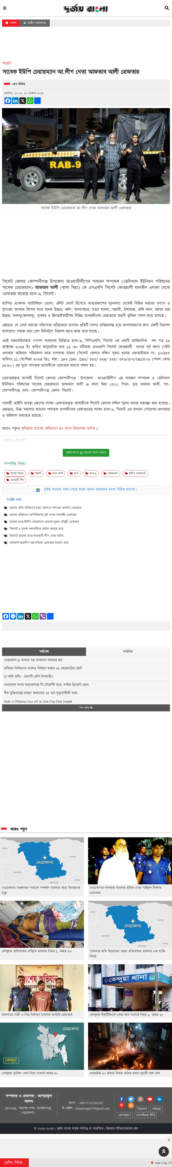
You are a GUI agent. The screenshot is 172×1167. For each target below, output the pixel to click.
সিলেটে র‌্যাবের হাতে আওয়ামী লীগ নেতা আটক (36, 535)
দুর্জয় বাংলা (64, 1128)
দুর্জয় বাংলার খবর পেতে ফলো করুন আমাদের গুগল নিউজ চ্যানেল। (90, 489)
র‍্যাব (74, 473)
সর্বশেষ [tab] (44, 651)
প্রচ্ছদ (10, 23)
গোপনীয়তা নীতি (145, 1115)
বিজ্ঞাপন (142, 1109)
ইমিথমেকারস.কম (127, 1128)
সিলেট (36, 473)
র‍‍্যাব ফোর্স (55, 473)
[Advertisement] (86, 46)
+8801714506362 (90, 1102)
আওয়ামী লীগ (15, 480)
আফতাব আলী (46, 288)
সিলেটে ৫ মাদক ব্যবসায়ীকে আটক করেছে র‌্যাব (36, 528)
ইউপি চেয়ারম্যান (135, 473)
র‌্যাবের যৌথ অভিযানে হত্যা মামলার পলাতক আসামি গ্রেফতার (45, 508)
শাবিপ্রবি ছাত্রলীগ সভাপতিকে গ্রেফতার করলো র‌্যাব (39, 542)
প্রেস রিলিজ (18, 84)
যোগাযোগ (125, 1115)
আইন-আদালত (35, 23)
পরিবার (156, 1109)
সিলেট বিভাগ (15, 473)
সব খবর (86, 707)
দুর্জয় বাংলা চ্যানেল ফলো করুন (86, 452)
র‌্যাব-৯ (90, 473)
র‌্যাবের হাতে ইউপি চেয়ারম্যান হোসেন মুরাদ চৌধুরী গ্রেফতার (44, 522)
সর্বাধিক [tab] (128, 651)
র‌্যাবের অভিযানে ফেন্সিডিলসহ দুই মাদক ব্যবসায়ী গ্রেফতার (43, 515)
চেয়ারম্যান (110, 473)
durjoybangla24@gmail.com (93, 1108)
